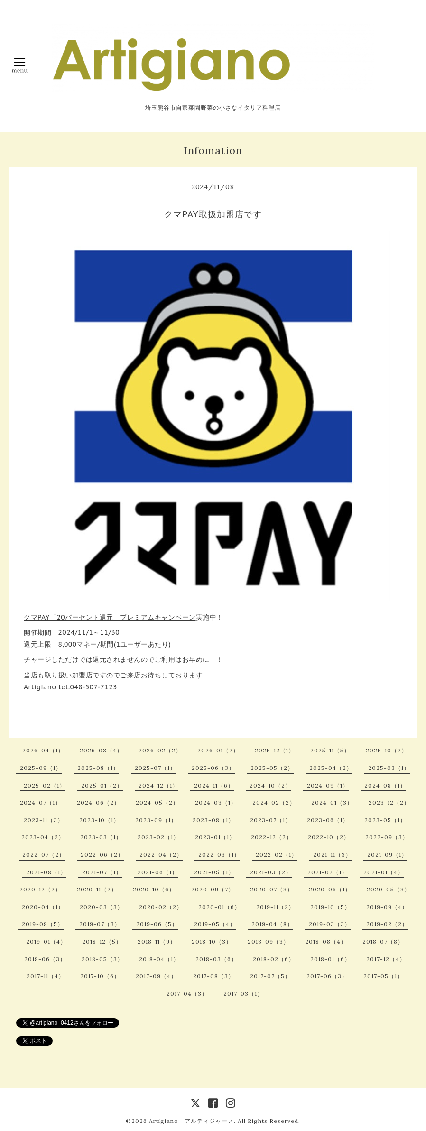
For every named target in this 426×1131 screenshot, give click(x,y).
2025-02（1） (44, 785)
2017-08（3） (213, 976)
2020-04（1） (43, 906)
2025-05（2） (272, 767)
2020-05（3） (388, 889)
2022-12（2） (271, 837)
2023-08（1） (213, 820)
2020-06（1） (330, 889)
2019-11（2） (275, 906)
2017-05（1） (383, 976)
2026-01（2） (218, 750)
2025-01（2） (102, 785)
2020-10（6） (154, 889)
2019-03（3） (330, 923)
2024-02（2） (274, 802)
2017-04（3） (187, 993)
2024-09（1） (328, 785)
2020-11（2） (97, 889)
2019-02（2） (387, 923)
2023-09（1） (156, 820)
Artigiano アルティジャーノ (191, 1120)
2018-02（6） (274, 959)
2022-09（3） (386, 837)
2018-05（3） (102, 959)
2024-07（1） (40, 802)
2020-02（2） (161, 906)
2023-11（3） (44, 820)
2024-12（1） (158, 785)
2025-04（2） (330, 767)
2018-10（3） (212, 941)
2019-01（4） (46, 941)
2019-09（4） (387, 906)
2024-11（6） (214, 785)
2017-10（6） (100, 976)
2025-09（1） (41, 767)
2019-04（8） (272, 923)
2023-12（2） (389, 802)
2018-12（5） (102, 941)
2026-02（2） (160, 750)
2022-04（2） (161, 854)
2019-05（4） (215, 923)
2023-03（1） (101, 837)
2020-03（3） (101, 906)
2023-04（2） (43, 837)
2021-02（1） (327, 872)
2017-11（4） (46, 976)
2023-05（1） (385, 820)
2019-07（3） (99, 923)
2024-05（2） (157, 802)
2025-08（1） (98, 767)
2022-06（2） (102, 854)
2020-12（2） (40, 889)
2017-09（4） (156, 976)
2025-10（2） (386, 750)
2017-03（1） (243, 993)
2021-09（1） (387, 854)
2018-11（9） (157, 941)
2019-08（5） (43, 923)
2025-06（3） (213, 767)
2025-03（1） (389, 767)
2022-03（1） (219, 854)
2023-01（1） (215, 837)
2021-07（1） (102, 872)
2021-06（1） (158, 872)
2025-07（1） (155, 767)
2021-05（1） (214, 872)
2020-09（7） (212, 889)
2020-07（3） (271, 889)
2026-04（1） (43, 750)
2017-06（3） (327, 976)
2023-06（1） (328, 820)
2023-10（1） (99, 820)
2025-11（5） (330, 750)
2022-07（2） (43, 854)
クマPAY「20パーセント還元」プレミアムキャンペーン (110, 617)
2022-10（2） (329, 837)
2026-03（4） (101, 750)
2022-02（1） (276, 854)
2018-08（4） (326, 941)
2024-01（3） (332, 802)
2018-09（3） (268, 941)
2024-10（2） (270, 785)
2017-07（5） (270, 976)
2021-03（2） (271, 872)
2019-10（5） (330, 906)
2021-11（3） (332, 854)
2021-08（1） (46, 872)
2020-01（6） (219, 906)
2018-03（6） (216, 959)
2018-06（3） (45, 959)
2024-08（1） (385, 785)
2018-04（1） (159, 959)
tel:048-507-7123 (87, 687)
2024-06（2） (98, 802)
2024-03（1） (216, 802)
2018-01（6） (330, 959)
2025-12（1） (275, 750)
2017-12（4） (386, 959)
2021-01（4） (383, 872)
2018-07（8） (383, 941)
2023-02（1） (158, 837)
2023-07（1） (270, 820)
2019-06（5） (157, 923)
